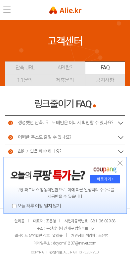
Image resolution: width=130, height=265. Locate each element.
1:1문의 (25, 80)
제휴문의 (65, 80)
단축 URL (25, 67)
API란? (65, 67)
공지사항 (105, 80)
